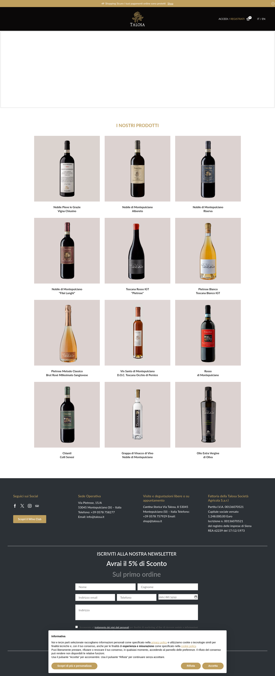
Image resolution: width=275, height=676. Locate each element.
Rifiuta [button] (191, 665)
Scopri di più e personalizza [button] (74, 665)
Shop (170, 3)
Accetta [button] (213, 665)
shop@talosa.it (152, 521)
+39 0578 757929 (155, 516)
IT (258, 18)
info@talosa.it (95, 516)
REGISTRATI (237, 18)
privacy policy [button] (159, 642)
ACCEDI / (224, 18)
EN (263, 18)
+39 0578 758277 (103, 512)
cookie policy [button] (188, 646)
